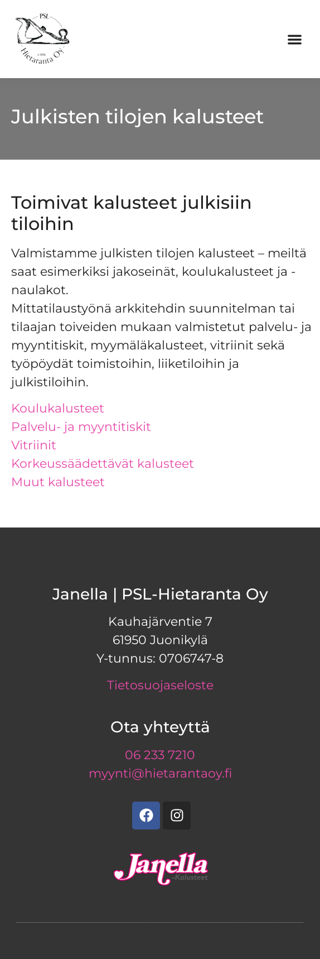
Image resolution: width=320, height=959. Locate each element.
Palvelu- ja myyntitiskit (81, 426)
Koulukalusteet (57, 408)
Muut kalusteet (58, 482)
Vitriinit (33, 445)
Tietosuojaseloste (160, 685)
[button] (294, 39)
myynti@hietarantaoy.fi (160, 773)
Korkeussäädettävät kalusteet (102, 463)
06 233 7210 (160, 755)
